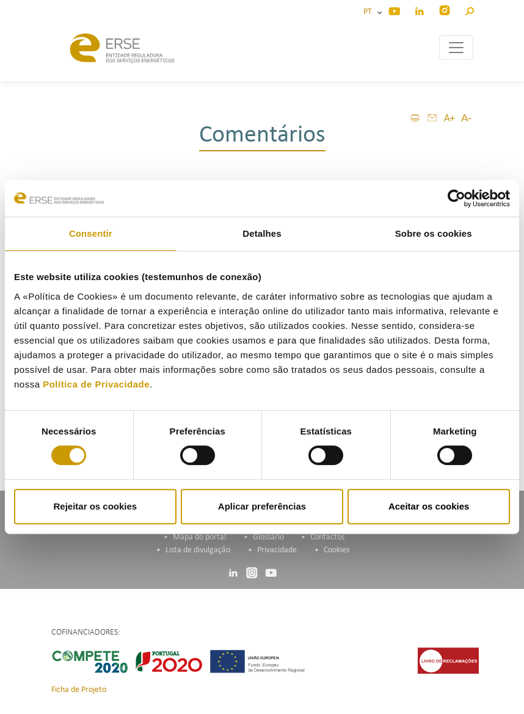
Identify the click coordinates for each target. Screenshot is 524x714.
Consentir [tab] (90, 233)
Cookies (336, 550)
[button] (469, 9)
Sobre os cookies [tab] (433, 233)
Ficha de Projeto (78, 689)
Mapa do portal (199, 537)
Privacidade (277, 550)
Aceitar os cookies (429, 506)
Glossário (268, 537)
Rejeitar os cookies (95, 506)
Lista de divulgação (198, 550)
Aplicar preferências (262, 506)
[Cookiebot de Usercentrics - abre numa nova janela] (456, 198)
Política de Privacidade (96, 384)
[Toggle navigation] (456, 47)
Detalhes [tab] (261, 233)
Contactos (327, 537)
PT (369, 11)
